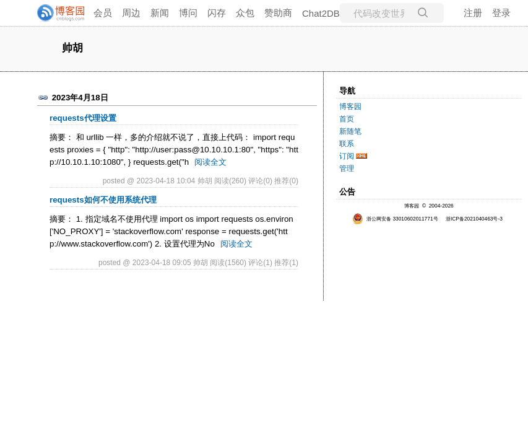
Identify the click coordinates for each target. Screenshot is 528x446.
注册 (473, 12)
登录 (501, 12)
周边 (131, 12)
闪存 (216, 12)
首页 (346, 119)
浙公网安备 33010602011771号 (395, 219)
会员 (102, 12)
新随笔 (350, 131)
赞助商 (278, 12)
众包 (245, 12)
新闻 (159, 12)
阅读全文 (210, 162)
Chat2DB (321, 13)
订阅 (346, 156)
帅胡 (72, 49)
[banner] (55, 13)
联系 (346, 143)
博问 (188, 12)
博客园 (350, 106)
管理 (346, 168)
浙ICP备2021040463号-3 (474, 219)
